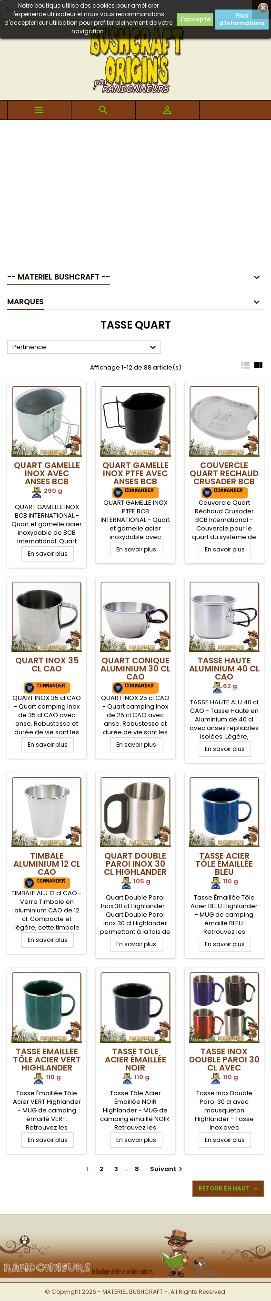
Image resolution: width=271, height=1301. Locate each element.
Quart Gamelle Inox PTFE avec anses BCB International (135, 477)
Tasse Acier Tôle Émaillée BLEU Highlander (224, 868)
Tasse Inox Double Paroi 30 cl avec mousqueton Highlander (224, 1068)
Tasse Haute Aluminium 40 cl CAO (224, 668)
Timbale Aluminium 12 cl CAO (46, 864)
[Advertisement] (135, 191)
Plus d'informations (241, 19)
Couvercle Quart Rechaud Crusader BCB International (224, 477)
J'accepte (195, 19)
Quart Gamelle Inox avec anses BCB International (47, 477)
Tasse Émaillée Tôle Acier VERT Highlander (47, 1059)
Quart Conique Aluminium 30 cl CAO (135, 668)
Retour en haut (229, 1188)
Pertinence (85, 347)
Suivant (167, 1168)
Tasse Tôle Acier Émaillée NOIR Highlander (135, 1063)
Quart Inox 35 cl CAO (47, 664)
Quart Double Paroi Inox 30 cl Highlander (135, 864)
